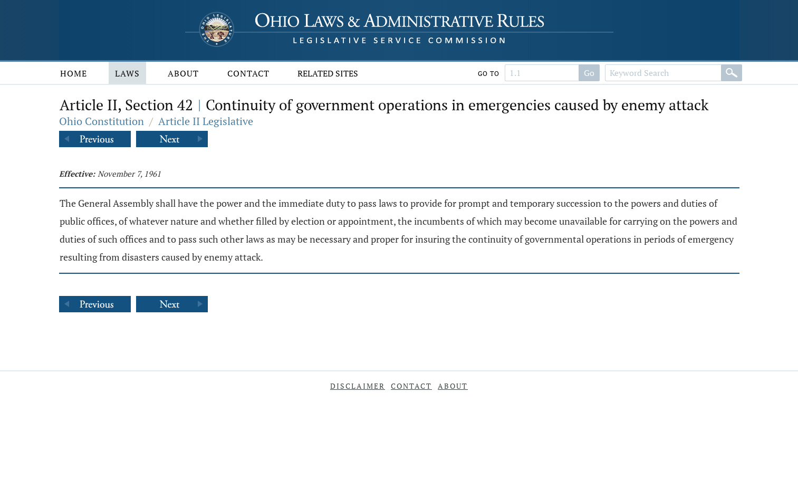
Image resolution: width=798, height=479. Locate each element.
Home (73, 73)
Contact (248, 73)
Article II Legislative (205, 121)
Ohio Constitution (101, 121)
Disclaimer (357, 386)
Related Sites (327, 73)
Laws (127, 73)
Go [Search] (589, 73)
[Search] (731, 72)
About (183, 73)
